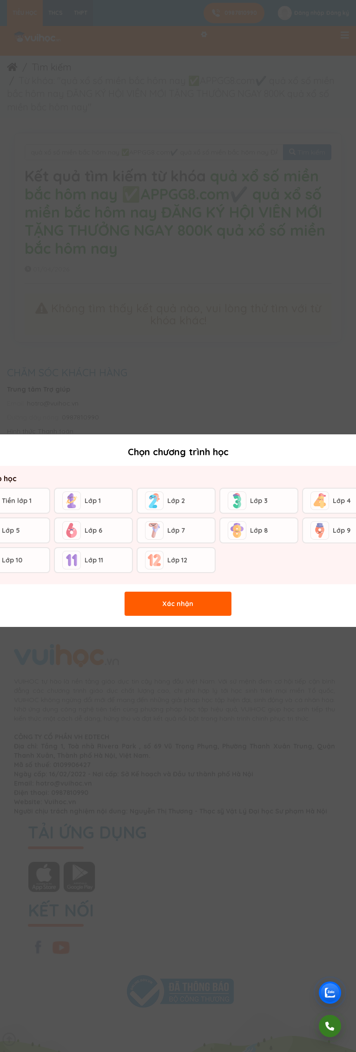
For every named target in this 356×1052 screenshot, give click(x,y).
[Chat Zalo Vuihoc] (330, 992)
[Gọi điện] (330, 1026)
